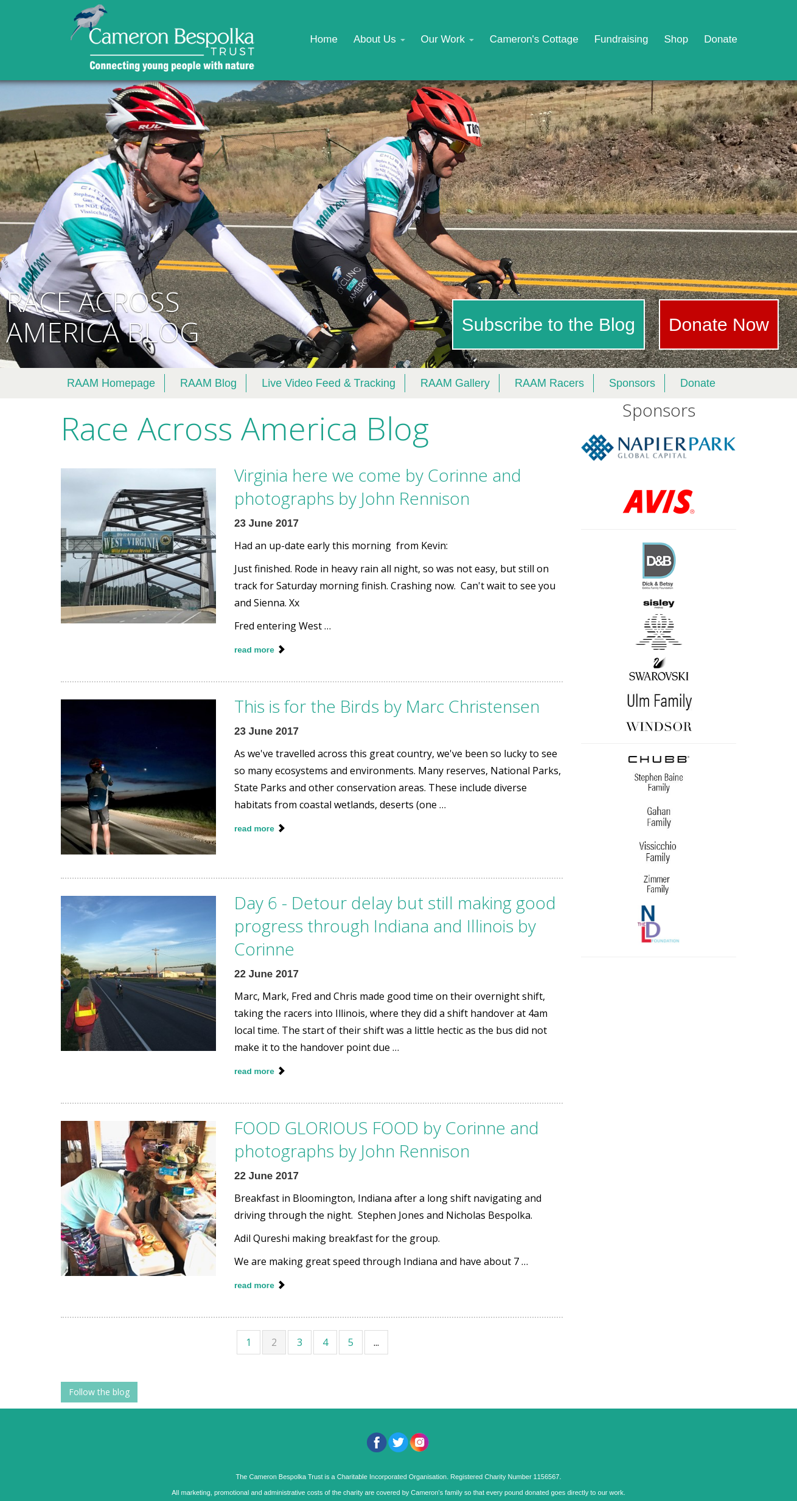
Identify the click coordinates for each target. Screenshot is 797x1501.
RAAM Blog (208, 383)
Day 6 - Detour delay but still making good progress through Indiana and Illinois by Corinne (395, 925)
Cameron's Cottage (534, 39)
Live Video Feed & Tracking (328, 383)
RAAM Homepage (111, 383)
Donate (720, 39)
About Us (379, 39)
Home (324, 39)
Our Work (447, 39)
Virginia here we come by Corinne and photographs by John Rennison (377, 486)
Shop (676, 39)
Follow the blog (99, 1392)
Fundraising (621, 39)
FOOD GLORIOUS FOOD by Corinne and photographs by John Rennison (386, 1139)
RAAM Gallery (455, 383)
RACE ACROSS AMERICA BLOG (103, 316)
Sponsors (632, 383)
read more (255, 649)
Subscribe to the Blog (548, 324)
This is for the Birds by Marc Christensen (387, 706)
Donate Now (719, 324)
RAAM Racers (549, 383)
